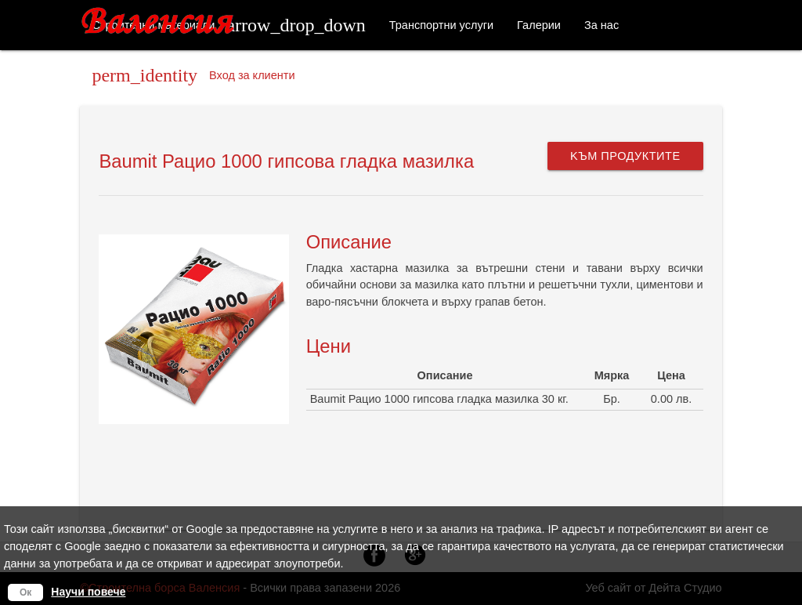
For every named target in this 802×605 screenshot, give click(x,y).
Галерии (539, 25)
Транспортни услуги (441, 25)
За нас (601, 25)
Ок (25, 592)
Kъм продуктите (625, 156)
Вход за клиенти (193, 75)
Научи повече (88, 591)
